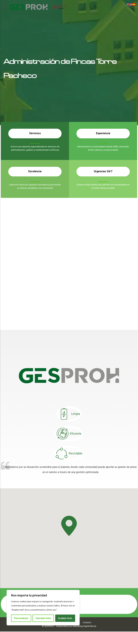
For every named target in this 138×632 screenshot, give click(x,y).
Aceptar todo (65, 618)
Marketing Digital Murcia (84, 626)
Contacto (87, 623)
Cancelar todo (43, 618)
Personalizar (21, 618)
